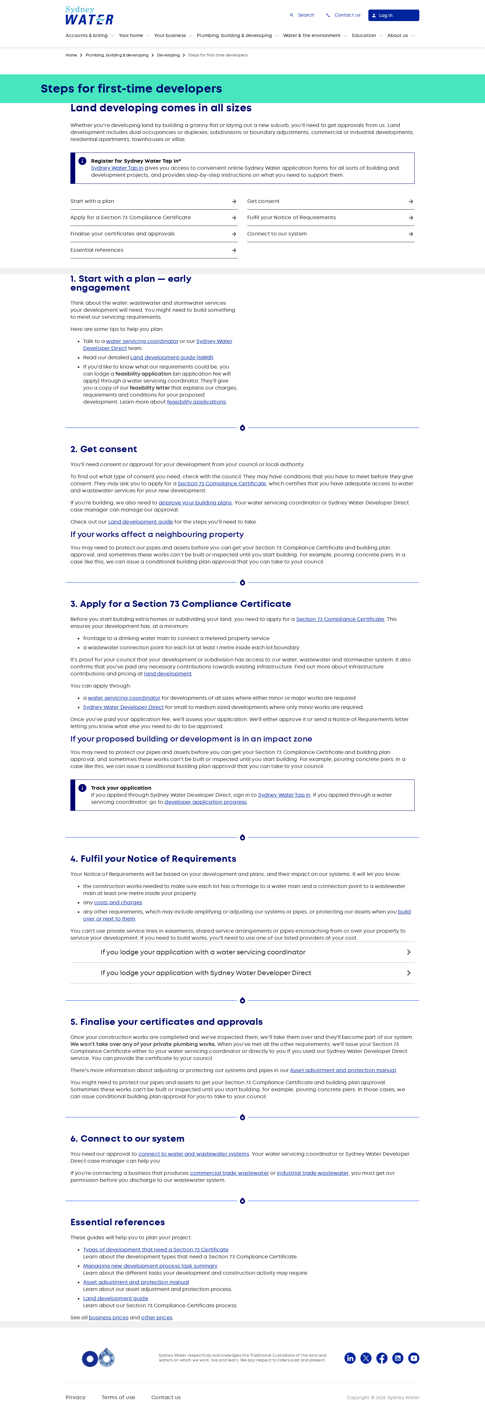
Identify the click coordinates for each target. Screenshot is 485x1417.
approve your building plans (195, 502)
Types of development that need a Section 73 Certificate (156, 1249)
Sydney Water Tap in (117, 168)
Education (364, 35)
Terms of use (118, 1397)
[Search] (301, 15)
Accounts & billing (86, 35)
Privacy (76, 1397)
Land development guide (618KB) (172, 357)
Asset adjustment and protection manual (343, 1070)
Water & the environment (312, 35)
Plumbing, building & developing (234, 35)
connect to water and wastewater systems (193, 1154)
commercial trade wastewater (229, 1173)
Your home (131, 35)
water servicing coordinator (142, 341)
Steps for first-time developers (218, 55)
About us (397, 35)
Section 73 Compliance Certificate (222, 483)
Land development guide (140, 521)
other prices (156, 1317)
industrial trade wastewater (312, 1173)
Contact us (166, 1397)
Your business (170, 35)
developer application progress (205, 802)
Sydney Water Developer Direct (123, 707)
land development (168, 673)
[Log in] (393, 15)
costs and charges (118, 902)
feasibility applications (196, 402)
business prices (108, 1317)
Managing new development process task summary (150, 1266)
